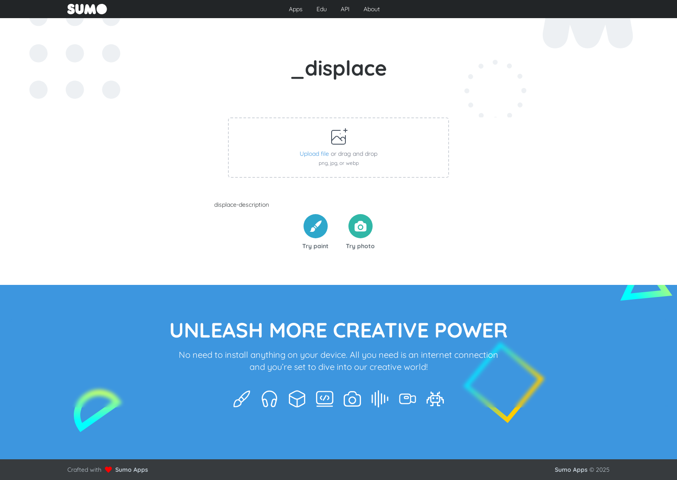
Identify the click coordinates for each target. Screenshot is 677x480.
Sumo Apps (131, 470)
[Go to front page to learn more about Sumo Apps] (156, 9)
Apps (296, 9)
